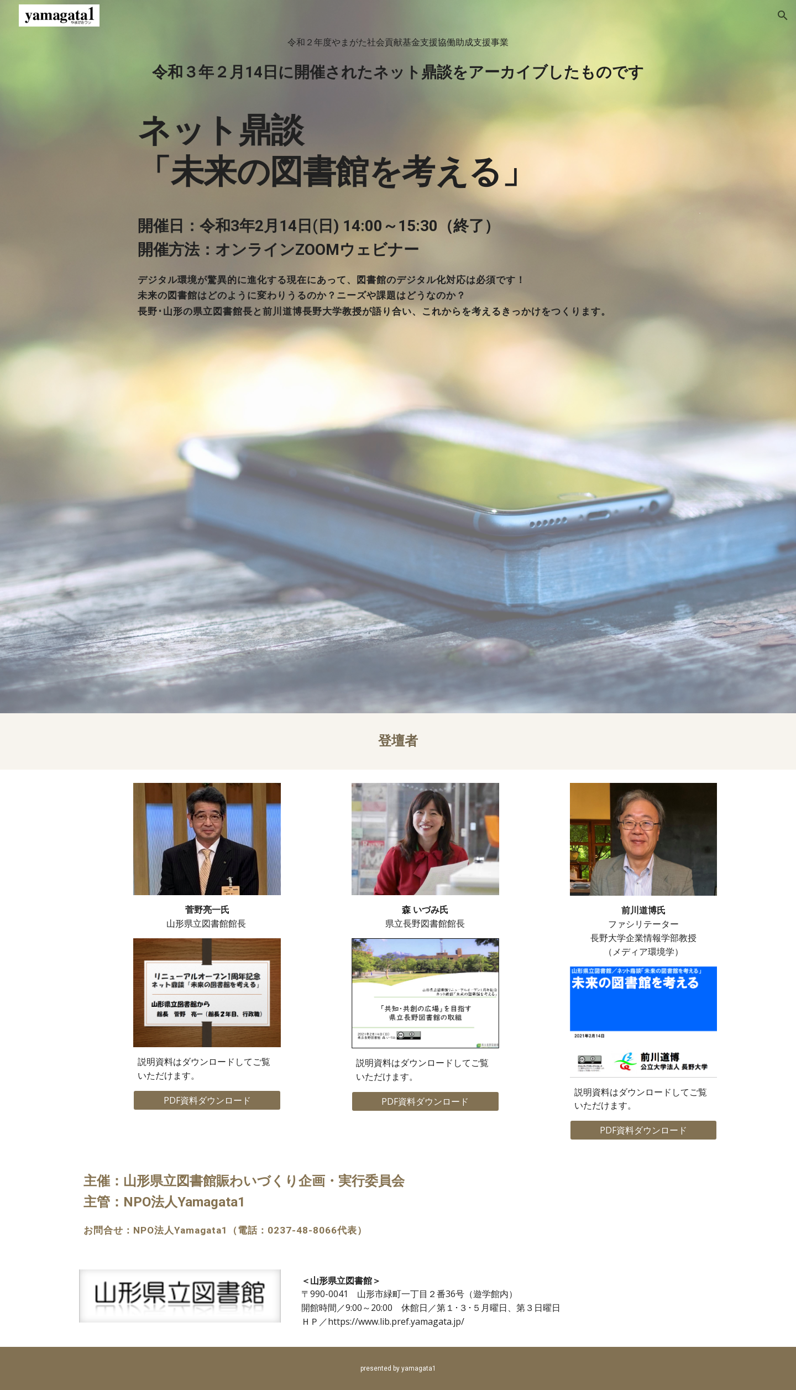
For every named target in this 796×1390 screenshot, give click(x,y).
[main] (397, 177)
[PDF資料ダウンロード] (207, 1100)
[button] (782, 15)
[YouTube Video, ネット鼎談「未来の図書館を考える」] (397, 506)
